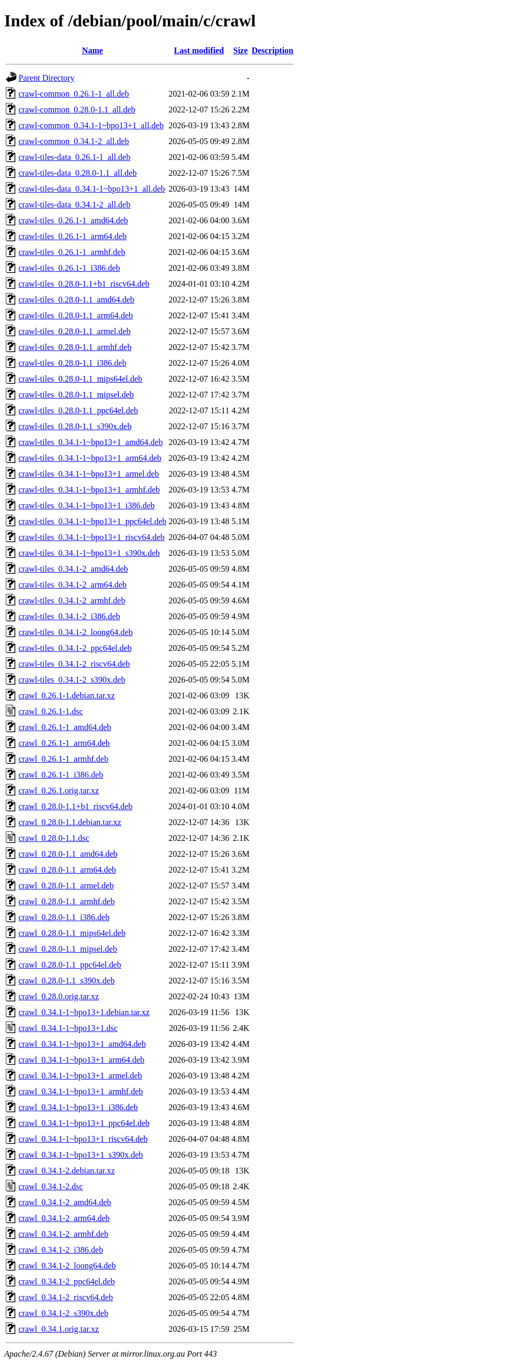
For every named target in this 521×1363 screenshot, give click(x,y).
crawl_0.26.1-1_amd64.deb (64, 727)
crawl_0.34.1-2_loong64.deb (67, 1265)
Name (92, 50)
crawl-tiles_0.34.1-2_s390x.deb (71, 679)
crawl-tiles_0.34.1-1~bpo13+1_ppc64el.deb (92, 521)
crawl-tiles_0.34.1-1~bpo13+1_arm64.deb (90, 457)
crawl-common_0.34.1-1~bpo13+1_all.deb (91, 125)
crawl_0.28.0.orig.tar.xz (58, 996)
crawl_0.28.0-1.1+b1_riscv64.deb (75, 806)
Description (272, 50)
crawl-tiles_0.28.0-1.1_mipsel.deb (76, 394)
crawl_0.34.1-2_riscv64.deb (65, 1297)
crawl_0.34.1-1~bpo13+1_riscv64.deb (83, 1138)
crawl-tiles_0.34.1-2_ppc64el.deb (75, 647)
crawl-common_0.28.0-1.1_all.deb (76, 109)
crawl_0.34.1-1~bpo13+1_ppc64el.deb (83, 1123)
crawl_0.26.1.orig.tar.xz (58, 790)
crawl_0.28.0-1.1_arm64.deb (67, 869)
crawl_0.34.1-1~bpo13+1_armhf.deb (80, 1091)
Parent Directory (46, 77)
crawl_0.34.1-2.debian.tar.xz (66, 1170)
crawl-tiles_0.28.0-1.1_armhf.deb (74, 347)
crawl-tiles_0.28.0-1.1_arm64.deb (75, 315)
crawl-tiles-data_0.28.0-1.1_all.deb (77, 172)
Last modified (199, 50)
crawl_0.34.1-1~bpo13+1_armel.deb (80, 1075)
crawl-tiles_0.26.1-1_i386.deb (69, 267)
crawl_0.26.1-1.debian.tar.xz (66, 695)
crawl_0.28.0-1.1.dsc (53, 838)
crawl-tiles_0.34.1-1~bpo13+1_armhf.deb (89, 489)
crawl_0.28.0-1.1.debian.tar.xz (69, 822)
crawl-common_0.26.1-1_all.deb (73, 93)
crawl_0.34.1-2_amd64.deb (64, 1202)
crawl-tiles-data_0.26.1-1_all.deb (74, 157)
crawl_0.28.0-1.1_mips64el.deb (72, 933)
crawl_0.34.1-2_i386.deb (60, 1249)
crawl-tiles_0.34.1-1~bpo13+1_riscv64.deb (91, 537)
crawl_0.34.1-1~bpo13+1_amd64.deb (82, 1043)
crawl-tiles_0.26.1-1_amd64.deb (73, 220)
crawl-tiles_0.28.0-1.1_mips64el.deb (80, 378)
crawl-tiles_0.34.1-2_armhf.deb (71, 600)
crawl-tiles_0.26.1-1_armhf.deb (71, 252)
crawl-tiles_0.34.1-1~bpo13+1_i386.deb (86, 505)
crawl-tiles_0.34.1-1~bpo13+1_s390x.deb (89, 552)
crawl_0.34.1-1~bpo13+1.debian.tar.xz (83, 1012)
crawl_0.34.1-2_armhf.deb (63, 1233)
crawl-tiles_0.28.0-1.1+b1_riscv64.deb (83, 283)
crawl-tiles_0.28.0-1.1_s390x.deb (74, 426)
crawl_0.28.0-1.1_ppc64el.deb (69, 964)
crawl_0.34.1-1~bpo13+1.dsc (68, 1028)
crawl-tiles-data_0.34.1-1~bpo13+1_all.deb (91, 188)
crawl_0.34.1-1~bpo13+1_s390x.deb (80, 1154)
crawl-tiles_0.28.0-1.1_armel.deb (74, 331)
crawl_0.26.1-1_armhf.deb (63, 758)
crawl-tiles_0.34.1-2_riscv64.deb (74, 663)
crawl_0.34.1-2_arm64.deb (64, 1218)
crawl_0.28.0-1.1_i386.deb (63, 917)
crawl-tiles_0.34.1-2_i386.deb (69, 616)
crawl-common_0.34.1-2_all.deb (73, 141)
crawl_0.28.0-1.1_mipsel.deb (67, 948)
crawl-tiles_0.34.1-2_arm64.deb (72, 584)
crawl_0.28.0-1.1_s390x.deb (66, 980)
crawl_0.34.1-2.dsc (50, 1186)
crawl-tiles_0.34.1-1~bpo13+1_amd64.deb (90, 442)
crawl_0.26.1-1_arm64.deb (64, 743)
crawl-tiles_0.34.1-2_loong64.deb (75, 632)
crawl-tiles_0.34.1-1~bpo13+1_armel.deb (88, 473)
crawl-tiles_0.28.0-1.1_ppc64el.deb (78, 410)
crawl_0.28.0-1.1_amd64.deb (68, 853)
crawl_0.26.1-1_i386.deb (60, 774)
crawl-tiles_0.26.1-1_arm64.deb (72, 236)
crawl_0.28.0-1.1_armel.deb (65, 885)
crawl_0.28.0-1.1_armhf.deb (66, 901)
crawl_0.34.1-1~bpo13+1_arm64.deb (81, 1059)
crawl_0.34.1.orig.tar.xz (58, 1328)
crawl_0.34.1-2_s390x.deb (63, 1313)
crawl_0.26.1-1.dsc (50, 711)
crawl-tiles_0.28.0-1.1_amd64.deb (76, 299)
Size (240, 50)
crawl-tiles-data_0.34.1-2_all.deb (74, 204)
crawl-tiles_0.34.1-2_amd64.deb (73, 568)
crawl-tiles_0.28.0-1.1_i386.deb (72, 362)
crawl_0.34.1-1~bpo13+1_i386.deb (78, 1107)
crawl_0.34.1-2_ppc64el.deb (66, 1281)
